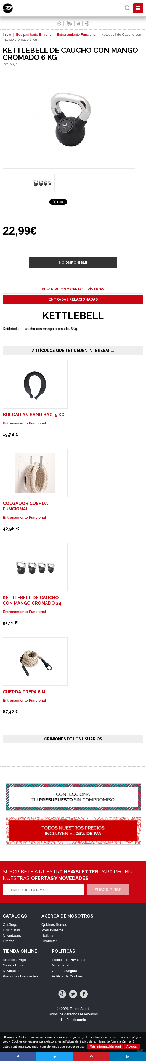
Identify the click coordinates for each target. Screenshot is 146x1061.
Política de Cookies (67, 976)
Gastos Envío (13, 965)
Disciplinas (11, 930)
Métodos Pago (14, 960)
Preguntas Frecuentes (20, 976)
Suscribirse (108, 889)
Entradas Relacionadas (73, 299)
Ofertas (9, 941)
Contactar (49, 941)
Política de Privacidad (69, 960)
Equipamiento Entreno (34, 34)
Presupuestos (52, 930)
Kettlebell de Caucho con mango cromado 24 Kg (32, 603)
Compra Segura (64, 971)
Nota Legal (60, 965)
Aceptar (132, 1046)
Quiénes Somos (54, 925)
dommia (79, 1020)
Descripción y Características (73, 289)
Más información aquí (105, 1046)
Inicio (7, 34)
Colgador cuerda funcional (25, 506)
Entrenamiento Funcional (77, 34)
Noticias (47, 936)
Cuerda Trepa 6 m (24, 692)
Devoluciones (13, 971)
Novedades (12, 936)
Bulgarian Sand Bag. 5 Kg (34, 414)
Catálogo (10, 925)
